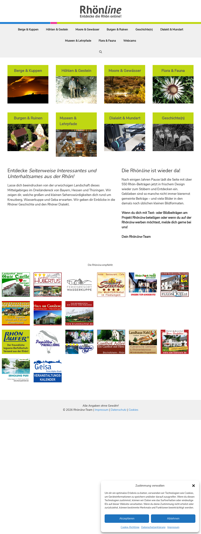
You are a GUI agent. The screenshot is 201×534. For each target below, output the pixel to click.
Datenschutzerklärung (153, 527)
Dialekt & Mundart (171, 29)
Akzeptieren (126, 518)
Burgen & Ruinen (117, 29)
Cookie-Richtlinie (130, 527)
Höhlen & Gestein (57, 29)
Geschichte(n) (144, 29)
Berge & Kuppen (28, 29)
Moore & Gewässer (87, 29)
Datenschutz (118, 410)
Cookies (133, 410)
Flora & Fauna (107, 41)
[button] (193, 485)
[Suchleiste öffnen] (100, 52)
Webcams (129, 41)
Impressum (173, 527)
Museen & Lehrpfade (78, 41)
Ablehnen (173, 518)
